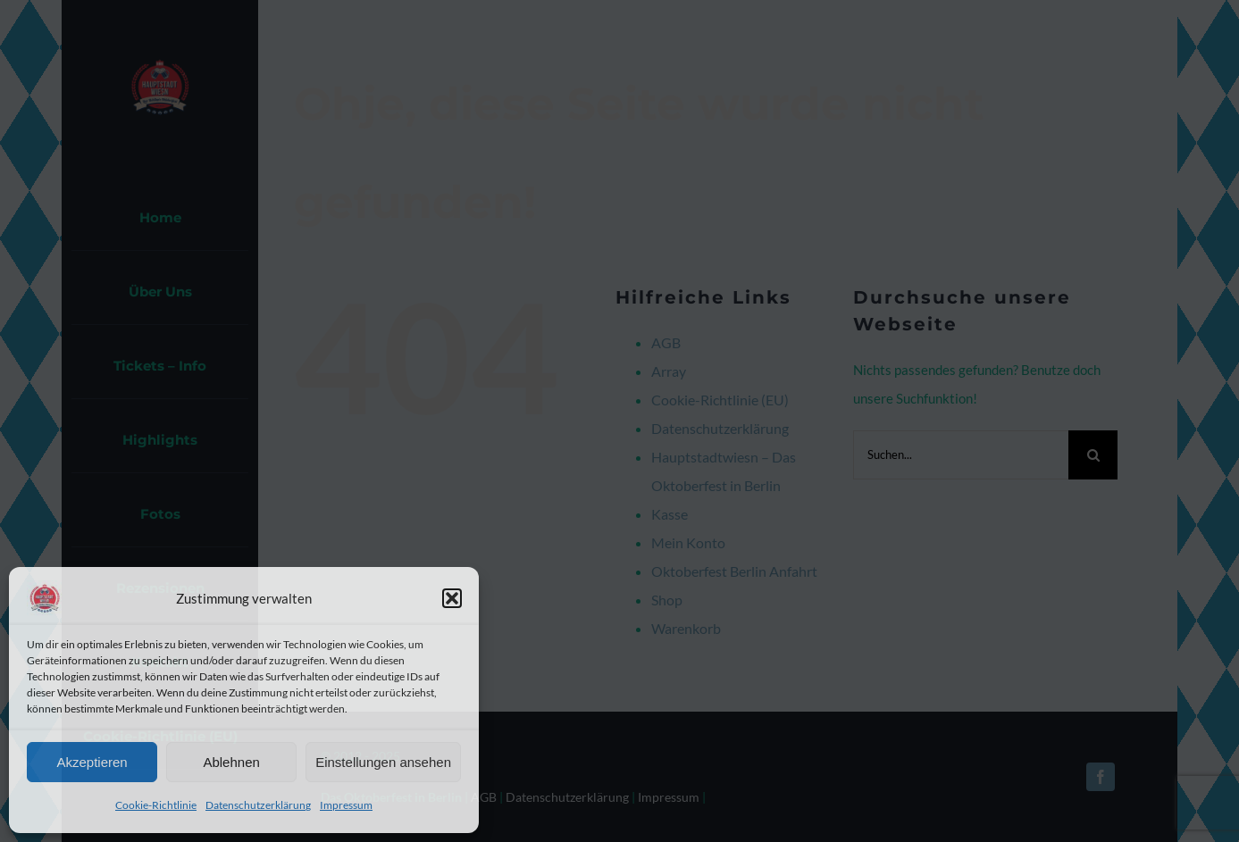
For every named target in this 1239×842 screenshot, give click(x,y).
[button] (452, 598)
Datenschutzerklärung (258, 805)
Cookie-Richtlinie (156, 805)
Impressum (346, 805)
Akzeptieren (91, 762)
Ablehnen (231, 762)
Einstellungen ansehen (383, 762)
